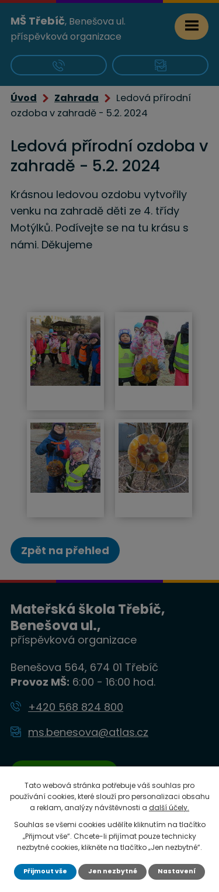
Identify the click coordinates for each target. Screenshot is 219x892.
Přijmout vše (45, 871)
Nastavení (177, 871)
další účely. (169, 808)
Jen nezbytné (112, 871)
